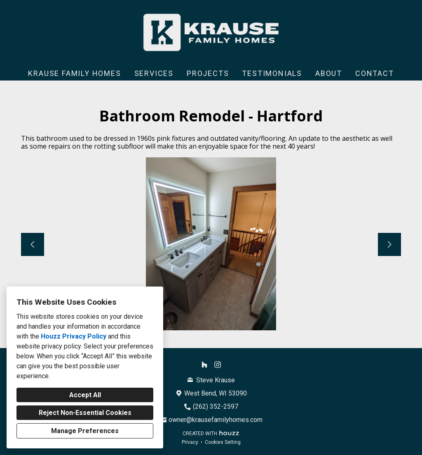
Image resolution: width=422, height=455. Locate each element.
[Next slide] (389, 244)
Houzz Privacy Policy (73, 336)
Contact (374, 73)
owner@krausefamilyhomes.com (216, 420)
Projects (208, 73)
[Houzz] (204, 364)
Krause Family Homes (74, 73)
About (328, 73)
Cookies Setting (223, 442)
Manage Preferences (85, 431)
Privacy (190, 442)
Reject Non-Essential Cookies (85, 413)
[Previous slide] (32, 244)
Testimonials (272, 73)
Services (153, 73)
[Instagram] (217, 364)
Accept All (85, 395)
